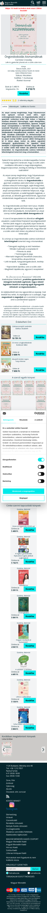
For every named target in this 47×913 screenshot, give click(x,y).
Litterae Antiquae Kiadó (16, 853)
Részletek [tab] (23, 420)
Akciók (9, 789)
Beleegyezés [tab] (8, 420)
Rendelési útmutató (14, 823)
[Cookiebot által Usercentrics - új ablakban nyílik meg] (34, 413)
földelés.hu (23, 910)
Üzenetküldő (11, 820)
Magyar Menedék (18, 883)
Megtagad (23, 498)
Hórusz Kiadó (12, 847)
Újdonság (10, 786)
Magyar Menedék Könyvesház (8, 4)
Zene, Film (10, 780)
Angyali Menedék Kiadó (16, 844)
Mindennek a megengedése (23, 491)
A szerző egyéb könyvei (23, 377)
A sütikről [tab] (39, 420)
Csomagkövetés (13, 829)
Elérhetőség (11, 814)
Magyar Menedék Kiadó (16, 841)
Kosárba (23, 93)
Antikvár (9, 783)
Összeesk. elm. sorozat (16, 792)
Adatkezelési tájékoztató (16, 834)
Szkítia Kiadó (11, 850)
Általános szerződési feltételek (19, 832)
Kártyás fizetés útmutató (16, 826)
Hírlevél (9, 817)
